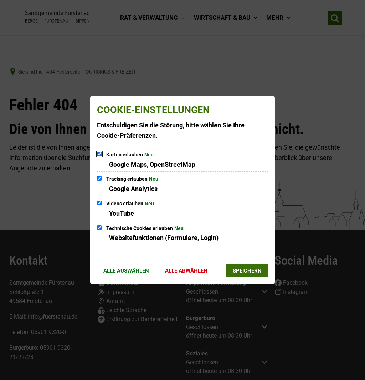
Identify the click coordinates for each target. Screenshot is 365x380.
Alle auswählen (126, 271)
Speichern (247, 271)
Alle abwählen (186, 271)
